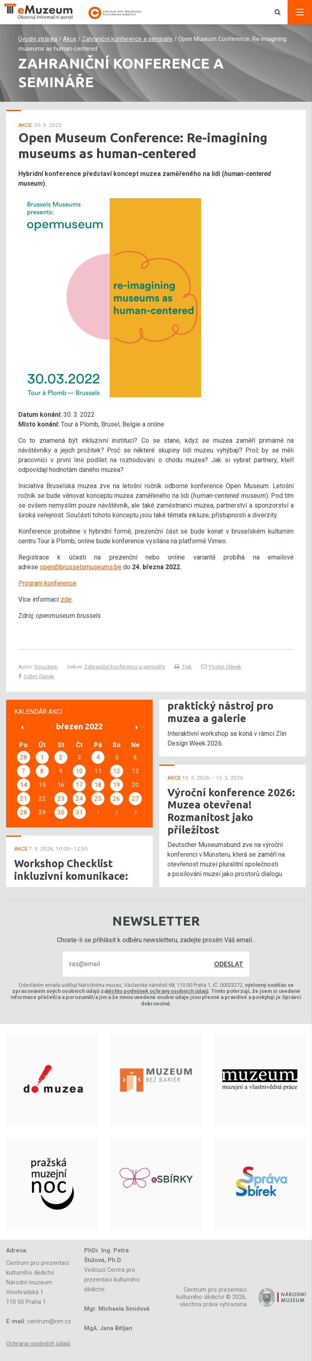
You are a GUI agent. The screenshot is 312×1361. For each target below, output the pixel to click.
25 (98, 798)
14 (23, 785)
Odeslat (228, 964)
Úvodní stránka (37, 39)
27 (135, 798)
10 (79, 771)
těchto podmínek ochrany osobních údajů (157, 991)
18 (98, 785)
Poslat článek (221, 666)
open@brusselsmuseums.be (80, 567)
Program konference (47, 583)
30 (61, 812)
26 (116, 798)
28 (23, 757)
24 (79, 798)
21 (23, 798)
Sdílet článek (36, 676)
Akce (69, 39)
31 (79, 812)
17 (79, 785)
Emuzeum (46, 666)
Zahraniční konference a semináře (127, 39)
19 (116, 785)
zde (66, 599)
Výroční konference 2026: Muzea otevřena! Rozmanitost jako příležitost (231, 811)
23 (61, 798)
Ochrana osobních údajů (38, 1343)
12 (116, 771)
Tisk (183, 666)
